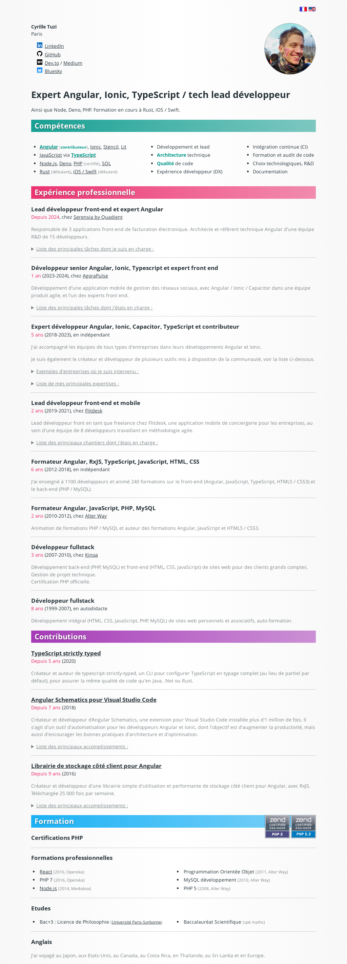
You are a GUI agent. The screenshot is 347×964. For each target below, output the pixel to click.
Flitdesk (93, 410)
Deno (65, 163)
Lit (123, 146)
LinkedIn (54, 46)
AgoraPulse (95, 275)
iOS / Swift (85, 171)
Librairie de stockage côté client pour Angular (96, 766)
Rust (45, 171)
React (46, 871)
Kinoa (91, 555)
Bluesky (53, 71)
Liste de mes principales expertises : (77, 383)
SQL (106, 163)
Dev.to (52, 63)
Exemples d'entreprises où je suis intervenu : (87, 371)
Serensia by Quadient (98, 217)
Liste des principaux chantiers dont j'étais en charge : (97, 442)
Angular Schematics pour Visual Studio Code (94, 699)
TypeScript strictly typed (66, 653)
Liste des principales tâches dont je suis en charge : (95, 249)
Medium (72, 63)
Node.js (48, 163)
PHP (78, 163)
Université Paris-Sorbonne (136, 922)
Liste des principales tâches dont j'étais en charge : (94, 307)
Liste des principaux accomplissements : (82, 746)
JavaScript (51, 155)
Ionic (95, 146)
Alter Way (96, 516)
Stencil (111, 146)
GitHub (53, 54)
